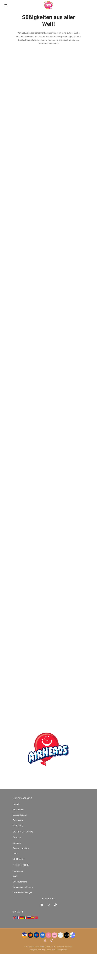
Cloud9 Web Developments (56, 950)
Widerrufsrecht (20, 882)
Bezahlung (18, 820)
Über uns (17, 837)
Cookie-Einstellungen (22, 892)
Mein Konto (18, 809)
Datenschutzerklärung (23, 887)
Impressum (18, 871)
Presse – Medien (21, 848)
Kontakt (16, 804)
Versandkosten (20, 815)
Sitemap (17, 843)
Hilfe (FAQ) (18, 825)
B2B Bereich (18, 859)
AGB (15, 876)
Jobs (15, 853)
